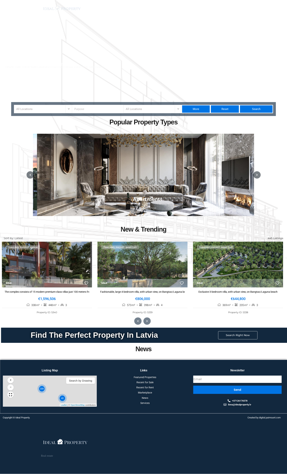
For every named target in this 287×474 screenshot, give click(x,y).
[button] (261, 389)
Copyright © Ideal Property (16, 418)
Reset (224, 109)
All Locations (24, 109)
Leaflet (283, 406)
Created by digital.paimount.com (264, 418)
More (196, 109)
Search (256, 109)
